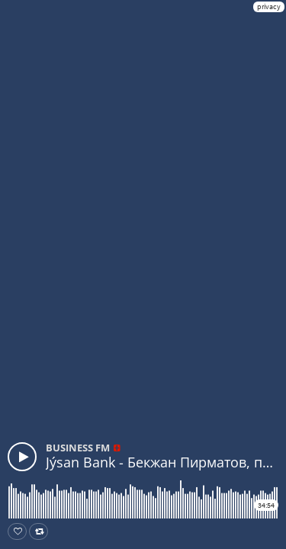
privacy (269, 6)
